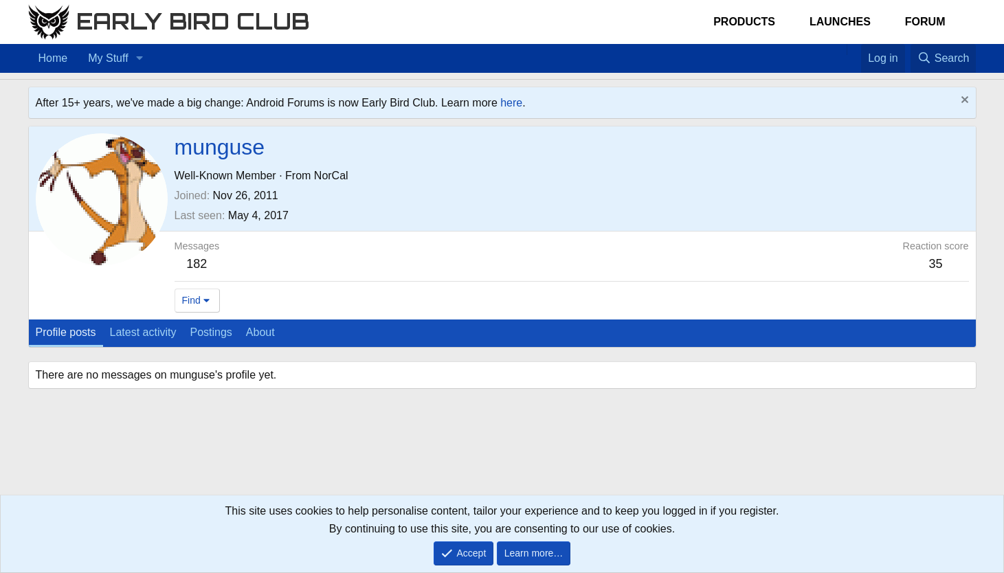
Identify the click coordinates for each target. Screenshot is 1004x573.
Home (53, 58)
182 (196, 264)
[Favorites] (854, 49)
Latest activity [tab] (143, 332)
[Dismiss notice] (963, 101)
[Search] (944, 58)
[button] (139, 58)
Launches (840, 21)
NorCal (331, 175)
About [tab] (260, 332)
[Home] (840, 49)
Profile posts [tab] (66, 332)
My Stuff (108, 58)
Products (744, 21)
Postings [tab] (211, 332)
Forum (925, 21)
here (511, 103)
